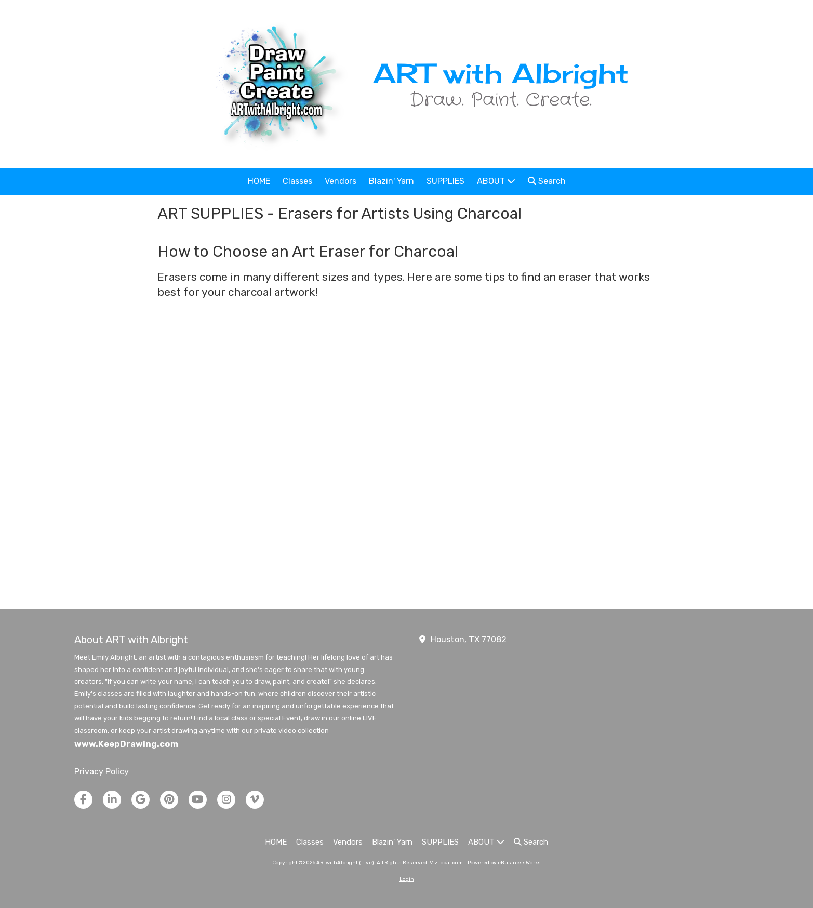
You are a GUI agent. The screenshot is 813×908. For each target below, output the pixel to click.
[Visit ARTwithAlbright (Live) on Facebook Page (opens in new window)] (83, 800)
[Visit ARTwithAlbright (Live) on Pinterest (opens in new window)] (169, 800)
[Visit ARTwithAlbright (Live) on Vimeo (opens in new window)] (255, 800)
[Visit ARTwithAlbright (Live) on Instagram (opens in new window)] (226, 800)
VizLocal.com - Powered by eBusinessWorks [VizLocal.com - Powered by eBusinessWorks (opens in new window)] (485, 863)
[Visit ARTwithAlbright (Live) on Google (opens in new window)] (140, 800)
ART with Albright (501, 73)
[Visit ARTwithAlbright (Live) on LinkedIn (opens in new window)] (112, 800)
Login (406, 879)
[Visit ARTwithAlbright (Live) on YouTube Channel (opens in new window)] (198, 800)
